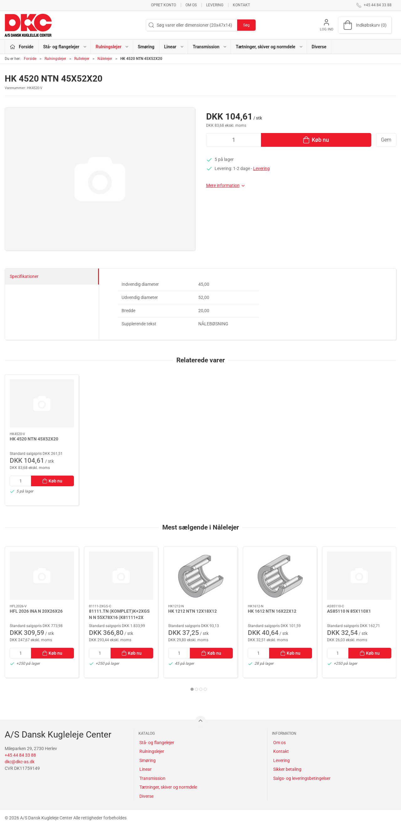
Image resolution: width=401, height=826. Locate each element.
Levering (214, 5)
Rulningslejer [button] (112, 46)
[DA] (28, 25)
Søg (246, 25)
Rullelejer (81, 58)
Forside (30, 58)
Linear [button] (174, 46)
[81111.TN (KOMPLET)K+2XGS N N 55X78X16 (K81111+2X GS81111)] (121, 576)
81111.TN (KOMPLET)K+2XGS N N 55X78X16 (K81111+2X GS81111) (119, 617)
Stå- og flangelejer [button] (65, 46)
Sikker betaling (287, 769)
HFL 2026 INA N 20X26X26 (36, 611)
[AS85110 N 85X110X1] (359, 576)
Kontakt (241, 5)
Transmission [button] (210, 46)
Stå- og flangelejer (156, 742)
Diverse (319, 46)
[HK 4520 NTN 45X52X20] (42, 403)
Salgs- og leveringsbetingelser (302, 778)
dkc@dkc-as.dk (19, 761)
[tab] (192, 689)
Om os (191, 5)
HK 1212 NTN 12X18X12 (192, 611)
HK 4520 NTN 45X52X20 (34, 438)
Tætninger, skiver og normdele (168, 787)
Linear (145, 769)
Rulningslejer (55, 58)
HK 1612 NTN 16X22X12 (272, 611)
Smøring (146, 46)
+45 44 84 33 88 (20, 755)
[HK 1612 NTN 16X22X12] (280, 576)
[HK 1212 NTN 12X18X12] (200, 576)
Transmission (152, 778)
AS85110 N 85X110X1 (349, 611)
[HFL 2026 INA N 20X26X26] (42, 576)
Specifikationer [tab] (24, 276)
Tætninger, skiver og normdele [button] (269, 46)
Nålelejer (104, 58)
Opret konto (163, 5)
